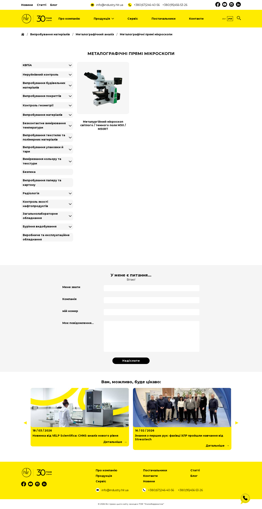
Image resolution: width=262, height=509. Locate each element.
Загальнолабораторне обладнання (40, 216)
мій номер (70, 311)
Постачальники (164, 18)
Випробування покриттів (42, 96)
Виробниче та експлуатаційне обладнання (46, 237)
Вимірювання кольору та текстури (42, 161)
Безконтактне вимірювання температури (44, 125)
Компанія (69, 299)
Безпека (29, 172)
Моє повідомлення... (78, 323)
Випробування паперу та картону (42, 182)
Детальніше (112, 442)
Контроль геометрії (38, 105)
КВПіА (27, 65)
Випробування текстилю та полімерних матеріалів (44, 137)
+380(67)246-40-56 (147, 5)
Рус (224, 18)
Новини (27, 5)
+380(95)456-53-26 (174, 5)
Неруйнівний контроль (40, 74)
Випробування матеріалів (42, 115)
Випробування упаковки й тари (43, 149)
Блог (53, 5)
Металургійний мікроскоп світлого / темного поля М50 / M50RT (103, 125)
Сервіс (132, 18)
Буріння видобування (39, 226)
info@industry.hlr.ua (109, 5)
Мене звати (71, 287)
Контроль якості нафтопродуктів (35, 204)
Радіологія (31, 193)
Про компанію (69, 18)
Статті (41, 5)
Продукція (104, 18)
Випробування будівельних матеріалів (44, 85)
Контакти (196, 18)
